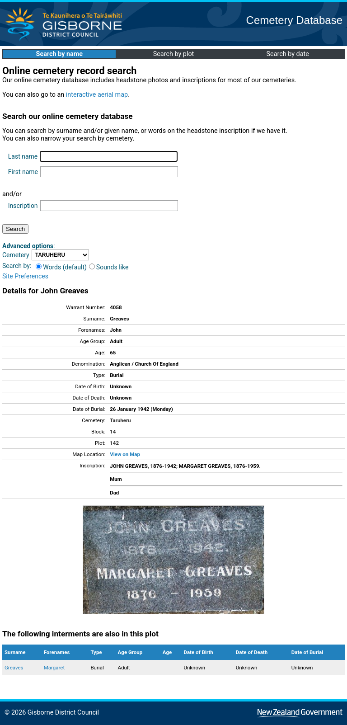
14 (113, 431)
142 (114, 443)
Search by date (287, 54)
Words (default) (61, 267)
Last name (23, 156)
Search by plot (173, 54)
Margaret (54, 667)
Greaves (14, 667)
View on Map (125, 454)
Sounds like (109, 267)
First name (23, 171)
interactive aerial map (97, 95)
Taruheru (120, 420)
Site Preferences (25, 276)
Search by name (59, 54)
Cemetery (15, 255)
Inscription (23, 205)
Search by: (16, 265)
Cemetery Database (294, 20)
